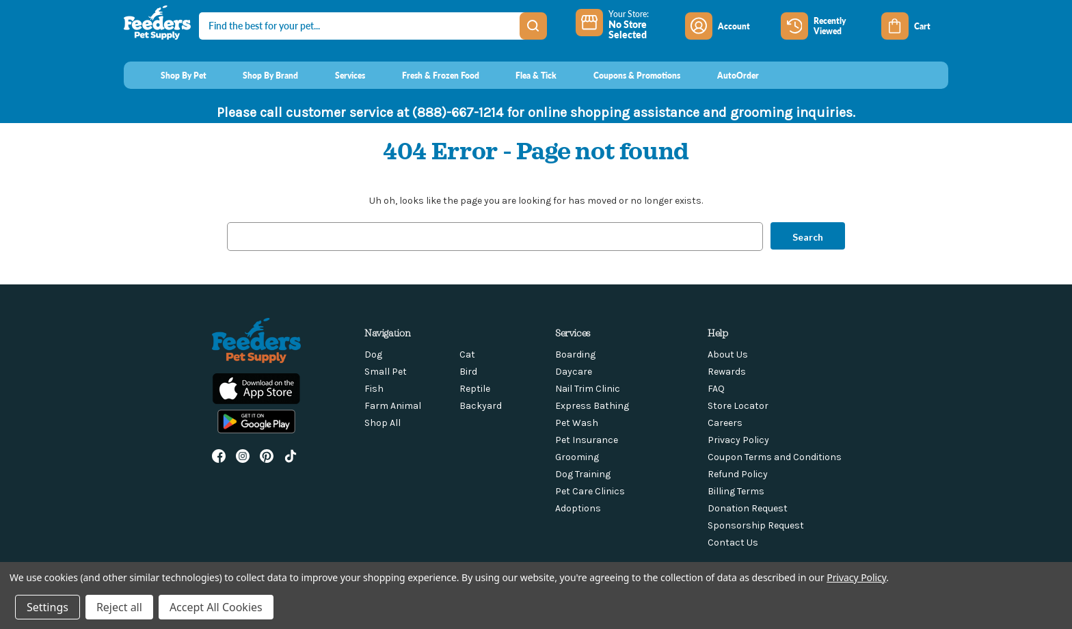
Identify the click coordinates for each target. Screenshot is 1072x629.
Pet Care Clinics (590, 491)
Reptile (474, 388)
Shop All (382, 423)
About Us (728, 354)
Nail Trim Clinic (587, 388)
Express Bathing (592, 406)
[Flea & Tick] (523, 75)
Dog (373, 354)
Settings (47, 607)
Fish (374, 388)
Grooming (577, 457)
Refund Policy (738, 474)
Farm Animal (392, 406)
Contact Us (733, 542)
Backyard (480, 406)
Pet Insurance (586, 440)
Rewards (727, 371)
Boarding (575, 354)
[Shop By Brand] (258, 75)
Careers (725, 423)
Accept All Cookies (216, 607)
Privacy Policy (738, 440)
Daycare (573, 371)
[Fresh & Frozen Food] (427, 75)
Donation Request (748, 508)
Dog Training (583, 474)
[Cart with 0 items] (914, 26)
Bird (468, 371)
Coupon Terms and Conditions (775, 457)
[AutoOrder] (725, 75)
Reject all (119, 607)
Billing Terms (736, 491)
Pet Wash (576, 423)
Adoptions (578, 508)
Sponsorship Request (756, 525)
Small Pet (385, 371)
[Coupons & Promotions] (623, 75)
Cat (467, 354)
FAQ (716, 388)
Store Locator (738, 406)
